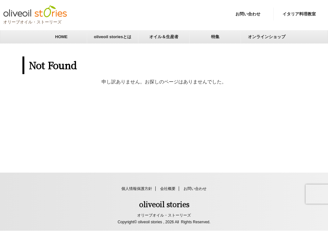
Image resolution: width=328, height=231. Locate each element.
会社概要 (168, 188)
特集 (215, 36)
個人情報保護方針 (136, 188)
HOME (61, 36)
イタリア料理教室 (299, 14)
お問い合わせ (247, 14)
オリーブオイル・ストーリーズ (164, 215)
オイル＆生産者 (163, 36)
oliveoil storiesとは (112, 36)
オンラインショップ (266, 36)
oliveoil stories (164, 204)
